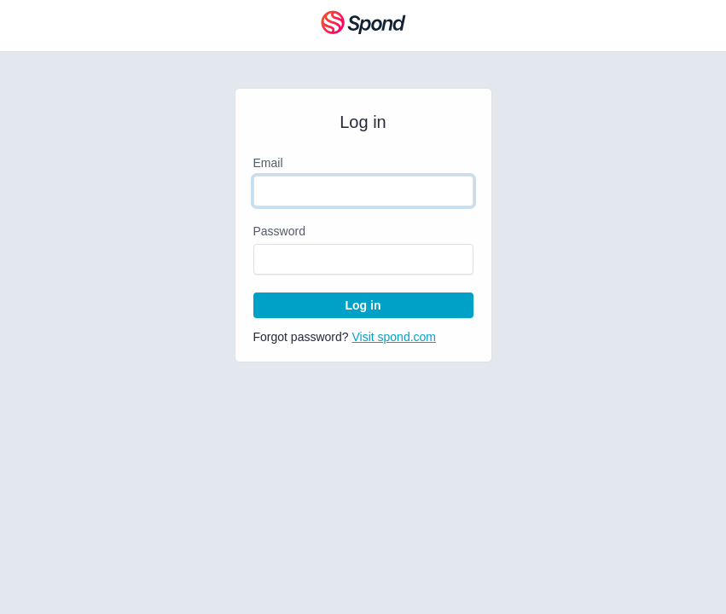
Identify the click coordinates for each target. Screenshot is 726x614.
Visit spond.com (393, 337)
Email (268, 163)
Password (279, 231)
